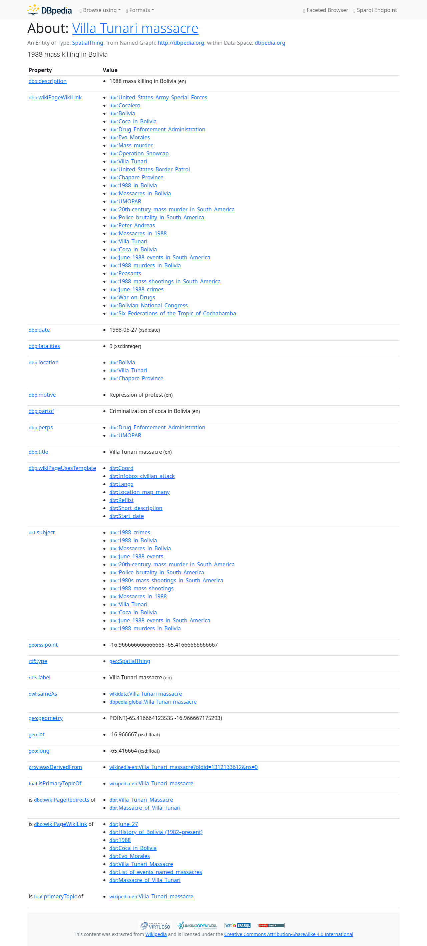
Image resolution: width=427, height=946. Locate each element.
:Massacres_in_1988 (138, 233)
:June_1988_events (136, 556)
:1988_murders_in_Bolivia (145, 265)
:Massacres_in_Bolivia (140, 193)
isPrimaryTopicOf (55, 783)
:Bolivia (122, 113)
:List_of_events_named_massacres (155, 872)
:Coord (121, 468)
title (38, 451)
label (40, 677)
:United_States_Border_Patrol (149, 169)
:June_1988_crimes (136, 289)
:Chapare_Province (136, 177)
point (43, 644)
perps (41, 427)
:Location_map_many (139, 492)
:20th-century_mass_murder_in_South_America (172, 209)
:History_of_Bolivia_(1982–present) (155, 832)
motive (42, 394)
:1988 (120, 840)
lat (37, 734)
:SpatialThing (129, 661)
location (44, 362)
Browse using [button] (98, 10)
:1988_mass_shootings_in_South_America (165, 281)
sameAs (43, 693)
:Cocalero (124, 105)
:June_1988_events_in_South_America (159, 257)
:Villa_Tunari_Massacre (141, 799)
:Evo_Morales (129, 137)
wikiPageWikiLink (55, 97)
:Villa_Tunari (128, 161)
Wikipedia (156, 934)
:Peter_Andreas (132, 225)
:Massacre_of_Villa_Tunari (144, 807)
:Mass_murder (131, 145)
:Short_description (135, 508)
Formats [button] (138, 10)
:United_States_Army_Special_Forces (158, 97)
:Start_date (126, 516)
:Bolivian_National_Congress (148, 305)
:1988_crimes (129, 532)
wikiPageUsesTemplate (62, 468)
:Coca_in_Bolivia (133, 121)
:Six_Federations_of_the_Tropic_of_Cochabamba (172, 313)
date (39, 329)
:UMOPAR (125, 201)
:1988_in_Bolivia (133, 185)
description (48, 81)
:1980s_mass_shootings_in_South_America (166, 580)
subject (42, 532)
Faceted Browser (325, 10)
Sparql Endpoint (375, 10)
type (38, 661)
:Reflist (121, 500)
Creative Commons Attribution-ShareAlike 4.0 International (288, 934)
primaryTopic (55, 896)
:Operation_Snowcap (139, 153)
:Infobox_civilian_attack (142, 476)
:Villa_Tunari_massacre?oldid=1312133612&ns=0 (183, 767)
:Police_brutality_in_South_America (156, 217)
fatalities (44, 346)
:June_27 (123, 824)
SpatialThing (87, 42)
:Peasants (125, 273)
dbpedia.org (270, 42)
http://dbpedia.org (181, 42)
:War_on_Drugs (132, 297)
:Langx (121, 484)
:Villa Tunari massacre (145, 693)
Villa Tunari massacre (135, 28)
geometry (46, 718)
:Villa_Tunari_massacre (151, 783)
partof (41, 411)
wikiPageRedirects (61, 799)
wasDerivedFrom (55, 767)
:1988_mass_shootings (141, 588)
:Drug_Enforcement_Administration (157, 129)
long (39, 750)
